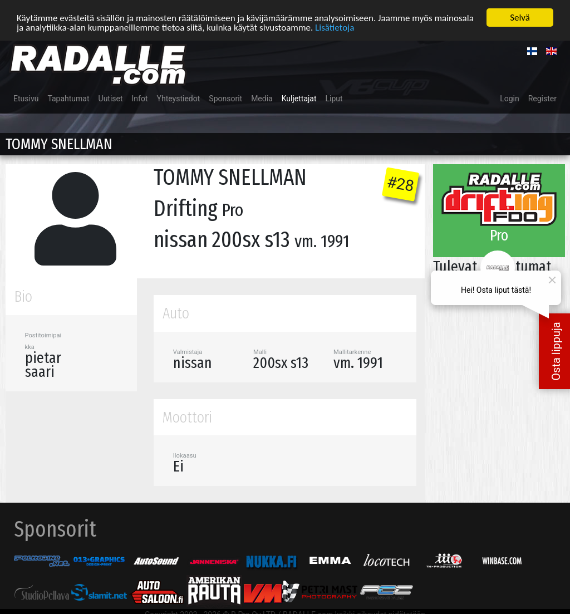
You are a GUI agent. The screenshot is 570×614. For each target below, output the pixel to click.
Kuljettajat (299, 98)
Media (262, 98)
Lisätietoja (334, 27)
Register (542, 98)
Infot (140, 98)
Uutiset (111, 98)
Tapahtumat (68, 98)
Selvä (520, 17)
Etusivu (25, 98)
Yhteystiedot (178, 98)
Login (509, 98)
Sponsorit (225, 98)
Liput (334, 98)
